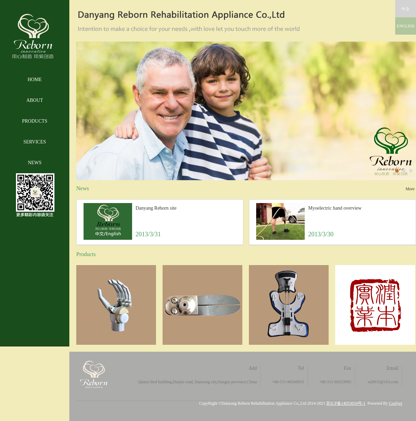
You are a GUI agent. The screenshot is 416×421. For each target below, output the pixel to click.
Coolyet (395, 403)
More (410, 188)
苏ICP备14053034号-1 (345, 403)
